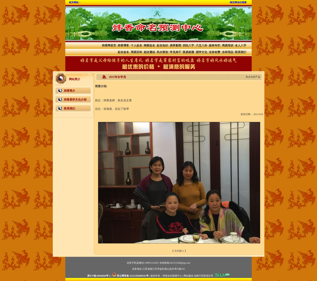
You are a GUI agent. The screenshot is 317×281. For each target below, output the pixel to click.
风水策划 (162, 52)
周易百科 (136, 52)
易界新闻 (175, 45)
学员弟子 (175, 52)
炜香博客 (123, 45)
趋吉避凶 (149, 52)
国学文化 (201, 52)
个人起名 (136, 45)
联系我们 (240, 52)
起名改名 (123, 52)
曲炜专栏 (214, 45)
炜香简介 (69, 90)
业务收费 (214, 52)
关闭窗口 (179, 251)
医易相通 (188, 52)
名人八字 (240, 45)
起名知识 (162, 45)
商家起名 (149, 45)
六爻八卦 (201, 45)
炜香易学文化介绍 (75, 99)
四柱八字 (188, 45)
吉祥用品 (227, 52)
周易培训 (227, 45)
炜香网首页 (109, 45)
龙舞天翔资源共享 (203, 275)
